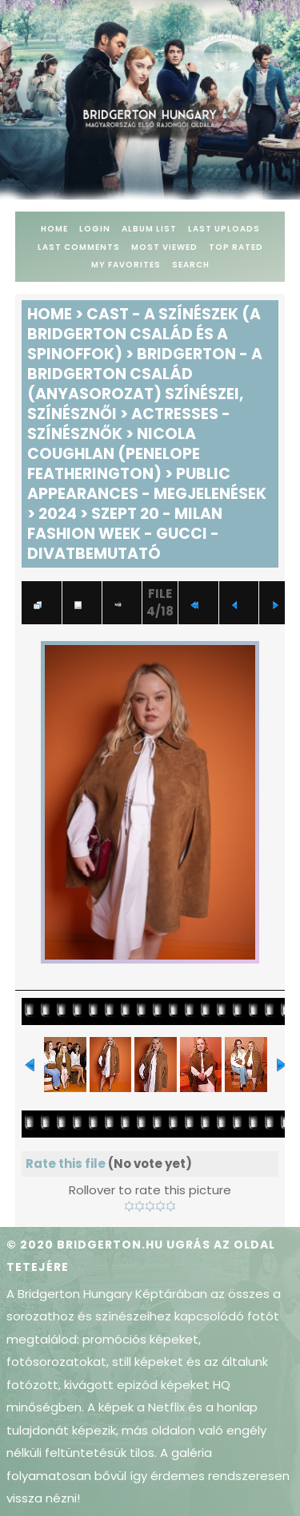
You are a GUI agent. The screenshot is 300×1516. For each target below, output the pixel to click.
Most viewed (164, 247)
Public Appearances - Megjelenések (146, 484)
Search (191, 265)
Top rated (236, 247)
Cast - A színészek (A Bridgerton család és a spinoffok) (144, 334)
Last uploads (224, 229)
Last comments (79, 247)
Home (54, 229)
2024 (57, 513)
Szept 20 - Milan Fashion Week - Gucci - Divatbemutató (124, 533)
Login (94, 229)
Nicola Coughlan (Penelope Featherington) (113, 454)
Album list (149, 229)
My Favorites (126, 265)
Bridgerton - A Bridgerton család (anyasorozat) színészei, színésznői (144, 384)
